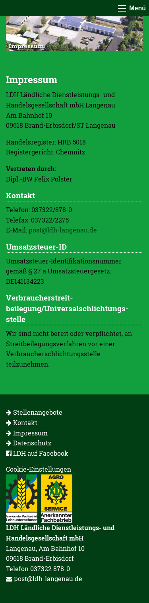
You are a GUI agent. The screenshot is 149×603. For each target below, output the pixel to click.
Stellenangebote (34, 412)
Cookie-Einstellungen (38, 469)
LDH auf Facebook (37, 453)
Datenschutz (28, 443)
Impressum (27, 433)
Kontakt (21, 422)
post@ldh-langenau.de (63, 230)
